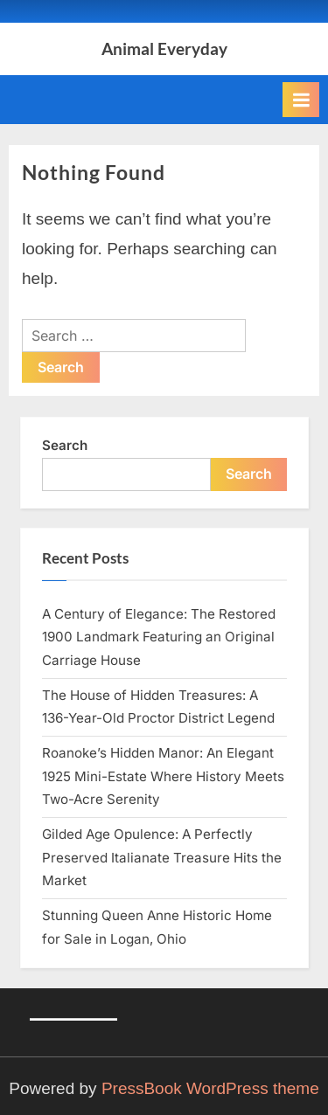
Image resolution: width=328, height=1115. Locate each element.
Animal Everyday (164, 48)
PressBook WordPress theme (210, 1088)
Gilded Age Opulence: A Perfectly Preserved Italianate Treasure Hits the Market (162, 857)
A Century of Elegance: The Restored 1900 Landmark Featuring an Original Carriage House (159, 637)
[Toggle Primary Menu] (301, 99)
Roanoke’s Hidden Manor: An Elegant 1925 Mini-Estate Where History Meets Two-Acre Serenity (163, 775)
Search (64, 445)
